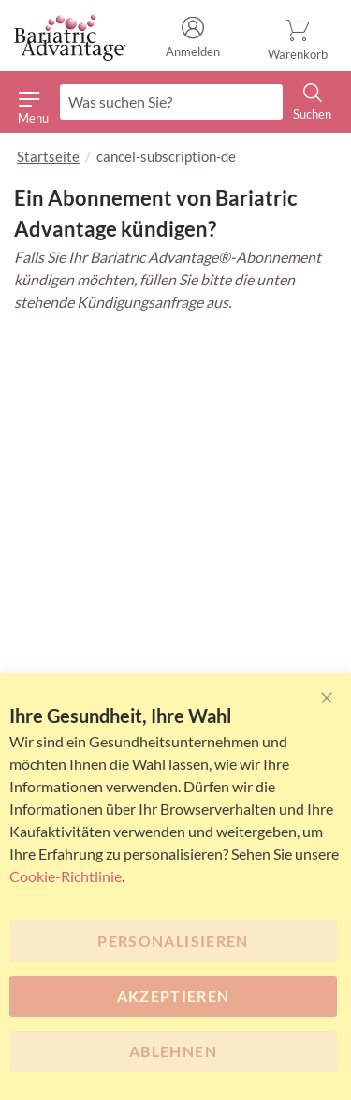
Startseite (48, 156)
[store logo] (70, 38)
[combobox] (171, 102)
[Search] (313, 102)
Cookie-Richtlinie (65, 876)
